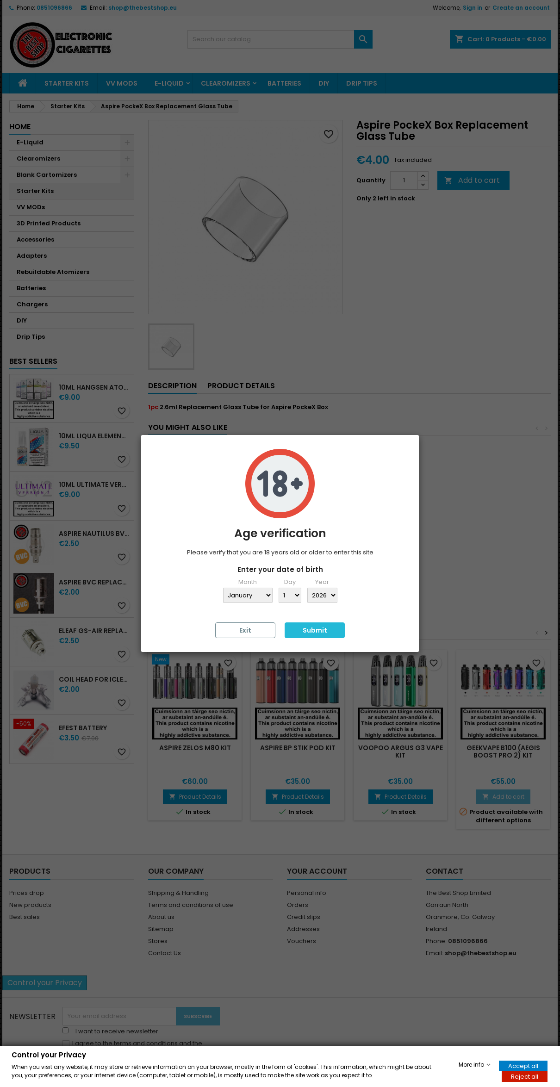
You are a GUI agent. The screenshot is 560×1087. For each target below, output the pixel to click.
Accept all (523, 1065)
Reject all (524, 1076)
